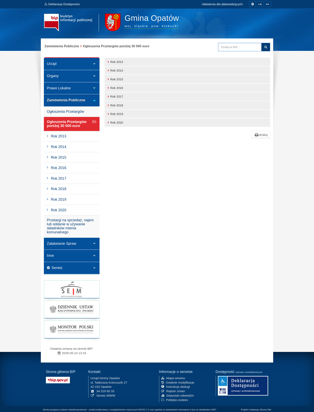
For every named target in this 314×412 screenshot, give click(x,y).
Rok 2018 (115, 105)
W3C (213, 409)
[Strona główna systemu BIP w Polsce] (58, 379)
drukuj (261, 135)
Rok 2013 (115, 61)
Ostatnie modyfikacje (177, 382)
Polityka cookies (174, 399)
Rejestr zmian (173, 390)
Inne (50, 256)
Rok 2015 (115, 79)
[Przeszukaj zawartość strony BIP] (240, 47)
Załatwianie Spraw (61, 244)
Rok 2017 (115, 96)
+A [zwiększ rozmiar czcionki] (260, 4)
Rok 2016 (115, 88)
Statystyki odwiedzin (177, 395)
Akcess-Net (265, 409)
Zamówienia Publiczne (66, 100)
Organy (53, 76)
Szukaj (266, 47)
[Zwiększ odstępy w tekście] (267, 4)
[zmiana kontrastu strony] (252, 4)
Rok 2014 (115, 70)
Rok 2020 (115, 122)
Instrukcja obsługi (175, 386)
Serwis (54, 268)
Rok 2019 (115, 114)
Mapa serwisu (173, 377)
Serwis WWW (103, 395)
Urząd (51, 64)
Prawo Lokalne (59, 88)
